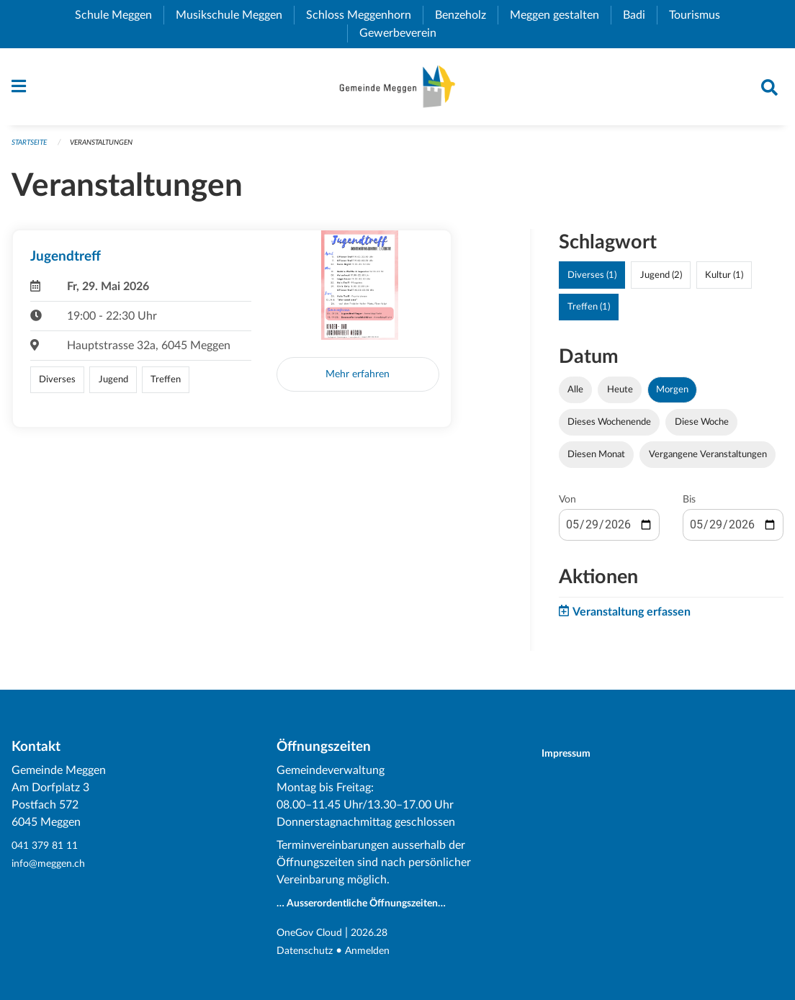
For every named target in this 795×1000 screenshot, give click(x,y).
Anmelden (377, 951)
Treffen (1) (588, 313)
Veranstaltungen (111, 149)
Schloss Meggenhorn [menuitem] (364, 15)
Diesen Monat (596, 461)
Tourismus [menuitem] (700, 15)
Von (567, 507)
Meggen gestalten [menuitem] (560, 15)
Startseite (32, 149)
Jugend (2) (661, 281)
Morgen (672, 396)
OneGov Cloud (314, 934)
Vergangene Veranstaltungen (708, 461)
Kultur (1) (724, 281)
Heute (620, 396)
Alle (575, 396)
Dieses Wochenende (609, 428)
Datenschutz (309, 951)
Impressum (575, 755)
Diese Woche (702, 428)
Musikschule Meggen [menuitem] (235, 15)
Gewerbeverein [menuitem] (403, 33)
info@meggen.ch (53, 864)
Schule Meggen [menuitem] (119, 15)
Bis (689, 507)
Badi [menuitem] (640, 15)
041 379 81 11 (48, 847)
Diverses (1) (591, 281)
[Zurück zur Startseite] (397, 90)
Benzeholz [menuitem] (466, 15)
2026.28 (382, 934)
